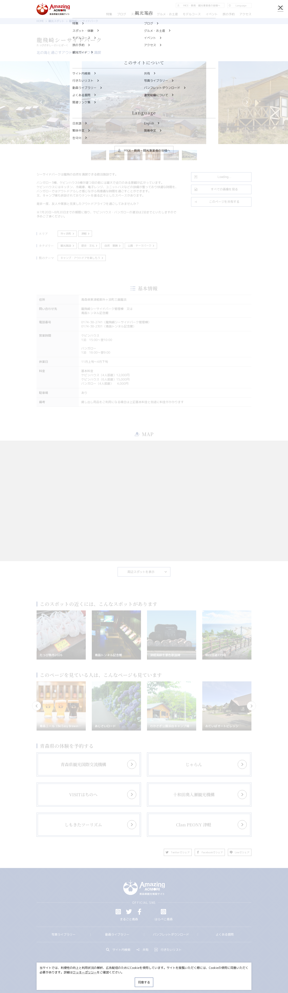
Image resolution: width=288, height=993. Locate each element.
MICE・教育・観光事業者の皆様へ (118, 979)
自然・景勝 (112, 246)
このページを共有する (216, 202)
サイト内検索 (118, 949)
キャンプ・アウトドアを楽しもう (82, 258)
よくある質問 (225, 934)
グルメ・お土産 (167, 14)
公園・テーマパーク (141, 246)
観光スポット (56, 21)
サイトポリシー (158, 979)
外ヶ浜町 (68, 234)
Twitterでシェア (178, 852)
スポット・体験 (141, 14)
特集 (109, 14)
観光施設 (68, 246)
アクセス (245, 14)
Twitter (129, 912)
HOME (40, 21)
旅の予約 (228, 14)
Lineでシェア (239, 852)
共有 (142, 949)
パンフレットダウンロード (171, 934)
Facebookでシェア (210, 852)
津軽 (85, 234)
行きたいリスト (168, 949)
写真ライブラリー (63, 934)
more (86, 761)
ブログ (121, 14)
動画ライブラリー (117, 934)
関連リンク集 (184, 979)
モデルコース (192, 14)
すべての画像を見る (216, 189)
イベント (212, 14)
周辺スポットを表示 (147, 572)
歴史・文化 (89, 246)
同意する (144, 982)
